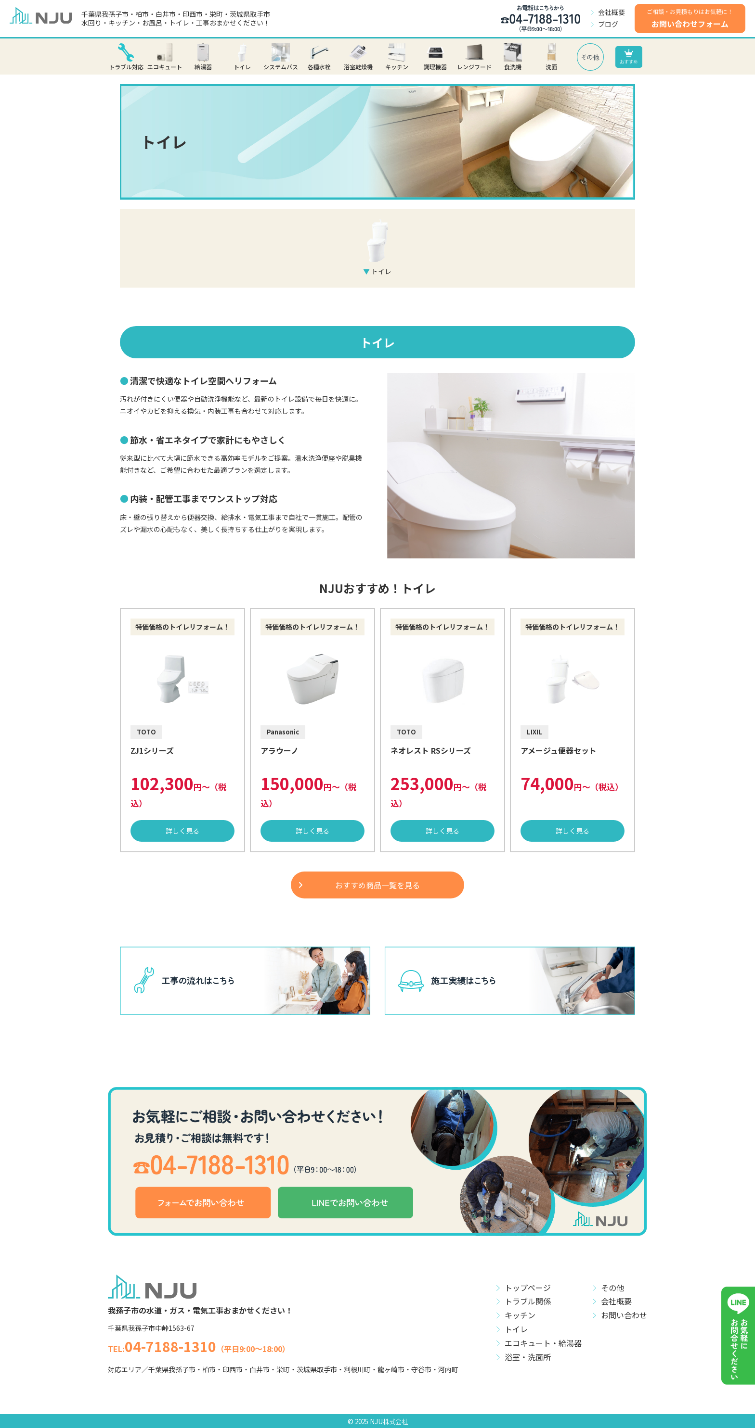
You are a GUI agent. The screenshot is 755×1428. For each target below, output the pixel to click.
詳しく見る (182, 830)
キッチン (520, 1315)
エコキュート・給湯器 (543, 1343)
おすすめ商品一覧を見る (377, 885)
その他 (612, 1287)
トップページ (528, 1287)
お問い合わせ (624, 1315)
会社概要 (611, 12)
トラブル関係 (528, 1301)
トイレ (516, 1329)
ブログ (608, 24)
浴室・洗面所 (528, 1357)
